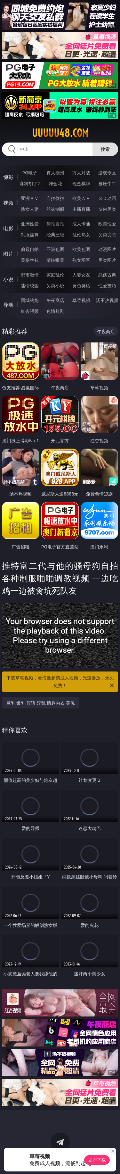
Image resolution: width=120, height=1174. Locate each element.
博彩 (8, 177)
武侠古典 (107, 275)
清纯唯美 (55, 260)
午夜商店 (55, 300)
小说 (8, 279)
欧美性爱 (107, 224)
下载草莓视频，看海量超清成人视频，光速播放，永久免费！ (60, 682)
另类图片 (107, 260)
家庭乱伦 (55, 275)
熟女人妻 (30, 209)
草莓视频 (81, 300)
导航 (8, 304)
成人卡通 (81, 224)
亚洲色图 (55, 249)
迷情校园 (30, 285)
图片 (8, 253)
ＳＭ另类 (107, 209)
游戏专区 (107, 173)
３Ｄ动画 (107, 198)
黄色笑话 (81, 285)
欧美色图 (81, 249)
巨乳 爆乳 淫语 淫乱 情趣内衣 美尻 (40, 703)
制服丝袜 (30, 234)
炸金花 (55, 183)
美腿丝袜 (30, 260)
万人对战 (81, 173)
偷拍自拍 (55, 224)
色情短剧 (55, 311)
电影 (8, 228)
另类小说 (55, 285)
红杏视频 (30, 311)
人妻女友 (81, 275)
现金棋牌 (81, 183)
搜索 (105, 149)
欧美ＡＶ (81, 198)
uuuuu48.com (60, 133)
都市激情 (30, 275)
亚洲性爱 (30, 224)
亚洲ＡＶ (30, 198)
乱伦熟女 (81, 234)
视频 (8, 202)
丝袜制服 (55, 209)
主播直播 (81, 209)
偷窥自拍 (30, 249)
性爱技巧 (107, 285)
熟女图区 (81, 260)
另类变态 (107, 234)
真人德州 (55, 173)
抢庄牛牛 (107, 183)
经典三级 (55, 234)
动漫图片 (107, 249)
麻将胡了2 (30, 183)
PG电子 (29, 173)
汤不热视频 (107, 300)
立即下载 (97, 1160)
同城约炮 (30, 300)
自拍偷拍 (55, 198)
